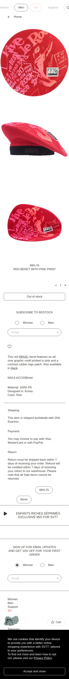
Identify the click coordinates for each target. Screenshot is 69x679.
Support (53, 7)
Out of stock (34, 296)
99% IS (34, 265)
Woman (28, 322)
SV (36, 7)
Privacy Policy (43, 658)
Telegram (14, 629)
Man (51, 322)
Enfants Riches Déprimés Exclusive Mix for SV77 (32, 515)
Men (21, 7)
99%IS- (24, 356)
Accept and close (34, 671)
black (14, 368)
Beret (23, 499)
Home (15, 16)
